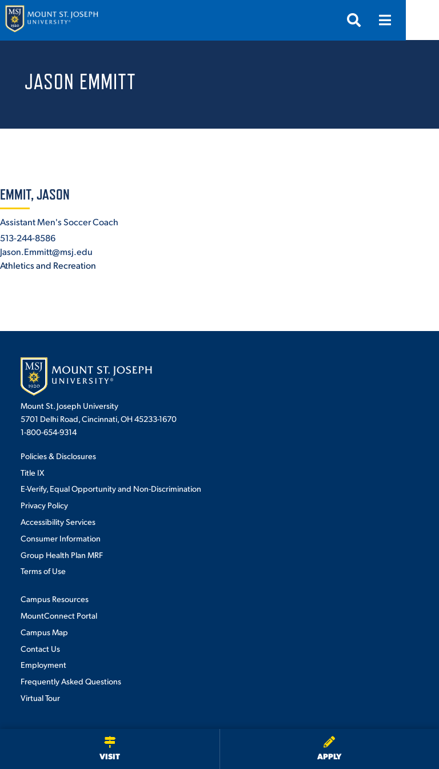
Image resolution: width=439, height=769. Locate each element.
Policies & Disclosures (58, 456)
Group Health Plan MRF (62, 554)
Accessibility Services (58, 521)
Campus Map (44, 632)
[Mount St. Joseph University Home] (51, 20)
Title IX (32, 472)
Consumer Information (61, 538)
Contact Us (40, 648)
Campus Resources (55, 598)
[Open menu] (417, 20)
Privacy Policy (44, 505)
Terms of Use (43, 570)
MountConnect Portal (59, 615)
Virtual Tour (40, 697)
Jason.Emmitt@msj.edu (46, 251)
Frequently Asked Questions (71, 681)
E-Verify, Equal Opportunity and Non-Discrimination (111, 488)
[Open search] (387, 20)
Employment (43, 664)
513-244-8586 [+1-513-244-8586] (27, 238)
